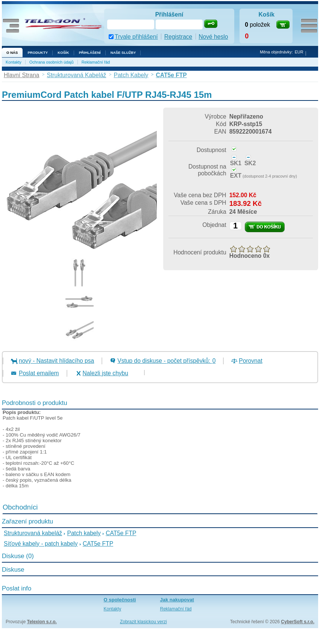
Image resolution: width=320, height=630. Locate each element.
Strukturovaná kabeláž (33, 533)
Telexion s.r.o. (42, 621)
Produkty (37, 52)
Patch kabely (84, 533)
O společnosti (120, 600)
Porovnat (250, 361)
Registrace (178, 36)
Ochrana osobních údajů (51, 62)
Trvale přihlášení (136, 36)
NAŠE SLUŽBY (123, 52)
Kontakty (13, 62)
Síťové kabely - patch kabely (41, 543)
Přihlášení (90, 52)
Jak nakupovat (177, 600)
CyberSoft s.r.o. (297, 621)
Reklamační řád (96, 62)
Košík (63, 52)
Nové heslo (213, 36)
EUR (299, 52)
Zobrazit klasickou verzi (143, 621)
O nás (12, 52)
